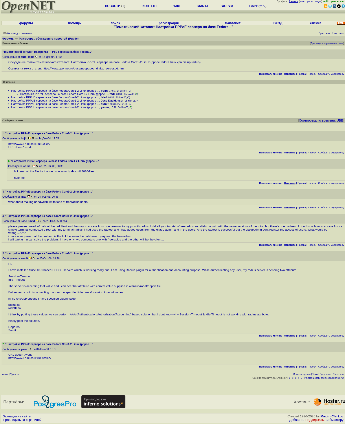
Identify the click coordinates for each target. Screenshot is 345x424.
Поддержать (314, 420)
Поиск (253, 6)
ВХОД (277, 23)
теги (262, 6)
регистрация (314, 1)
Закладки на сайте (17, 416)
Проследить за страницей (22, 420)
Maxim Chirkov (332, 416)
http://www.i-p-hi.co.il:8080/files (29, 144)
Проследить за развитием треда (326, 43)
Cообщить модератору (331, 74)
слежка (315, 23)
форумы (26, 23)
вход (302, 1)
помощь (74, 23)
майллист (232, 23)
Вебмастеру (334, 420)
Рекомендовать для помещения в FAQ (324, 378)
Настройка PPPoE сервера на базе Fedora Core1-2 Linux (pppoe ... (55, 90)
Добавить (296, 420)
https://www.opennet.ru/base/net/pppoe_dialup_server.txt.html (84, 68)
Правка (301, 74)
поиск (115, 23)
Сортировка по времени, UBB (321, 120)
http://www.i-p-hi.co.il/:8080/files (29, 358)
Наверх (312, 74)
